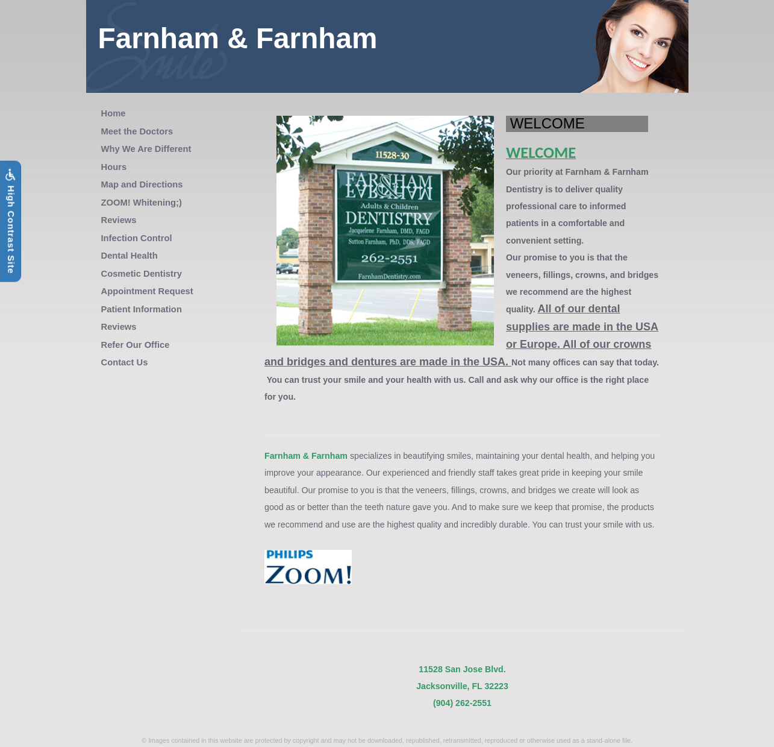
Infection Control (136, 238)
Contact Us (124, 362)
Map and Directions (142, 184)
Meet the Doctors (137, 131)
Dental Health (129, 255)
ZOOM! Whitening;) (141, 202)
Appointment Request (147, 291)
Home (113, 113)
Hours (114, 167)
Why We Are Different (146, 149)
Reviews (119, 220)
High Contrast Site (10, 221)
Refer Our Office (135, 345)
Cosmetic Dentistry (141, 274)
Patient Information (141, 309)
